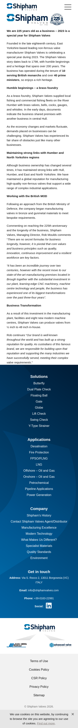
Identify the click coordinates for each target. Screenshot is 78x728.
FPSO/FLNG (39, 458)
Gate (39, 401)
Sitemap (39, 695)
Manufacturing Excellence (38, 527)
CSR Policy (39, 678)
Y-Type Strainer (39, 425)
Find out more (46, 723)
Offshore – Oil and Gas (38, 470)
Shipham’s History (39, 515)
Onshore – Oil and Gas (39, 476)
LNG (39, 464)
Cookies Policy (39, 669)
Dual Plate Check (39, 389)
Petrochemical (39, 482)
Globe (39, 407)
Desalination (39, 446)
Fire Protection (39, 452)
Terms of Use (39, 661)
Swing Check (39, 419)
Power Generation (39, 495)
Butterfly (39, 383)
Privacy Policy (39, 686)
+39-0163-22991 (44, 598)
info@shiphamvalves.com (43, 590)
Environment (39, 558)
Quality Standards (39, 552)
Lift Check (39, 413)
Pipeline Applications (39, 488)
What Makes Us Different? (39, 539)
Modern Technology (39, 533)
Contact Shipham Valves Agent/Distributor (39, 521)
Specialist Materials (39, 545)
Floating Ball (39, 395)
